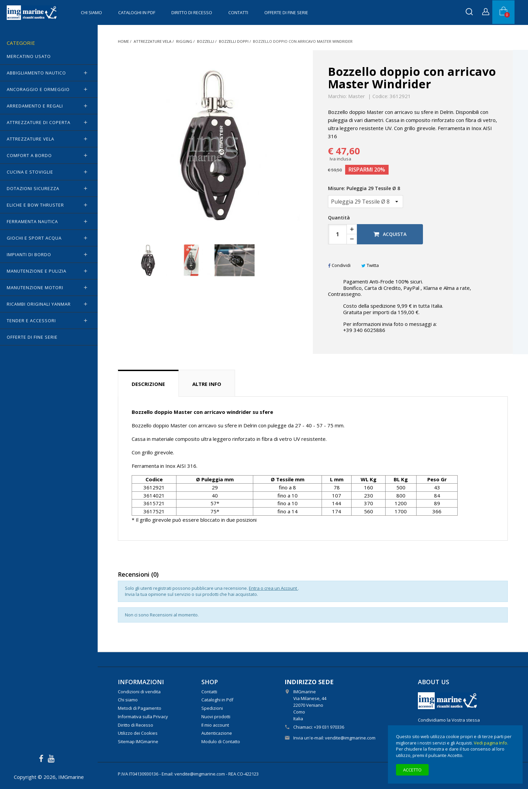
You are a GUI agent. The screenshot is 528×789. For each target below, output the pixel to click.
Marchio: (337, 96)
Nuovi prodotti (215, 717)
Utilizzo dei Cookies (138, 733)
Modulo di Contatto (220, 741)
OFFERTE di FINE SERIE (286, 12)
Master (356, 96)
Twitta (370, 265)
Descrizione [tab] (148, 384)
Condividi (339, 265)
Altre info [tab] (206, 384)
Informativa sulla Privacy (143, 717)
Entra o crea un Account (273, 588)
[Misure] (365, 201)
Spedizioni (212, 708)
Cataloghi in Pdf (136, 12)
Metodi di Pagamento (139, 708)
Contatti (238, 12)
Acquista (389, 234)
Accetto (412, 770)
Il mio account (215, 725)
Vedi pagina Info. (491, 743)
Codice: (380, 96)
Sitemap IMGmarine (138, 741)
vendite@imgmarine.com (350, 738)
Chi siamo (91, 12)
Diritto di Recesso (191, 12)
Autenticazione (216, 733)
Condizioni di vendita (139, 692)
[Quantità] (337, 234)
